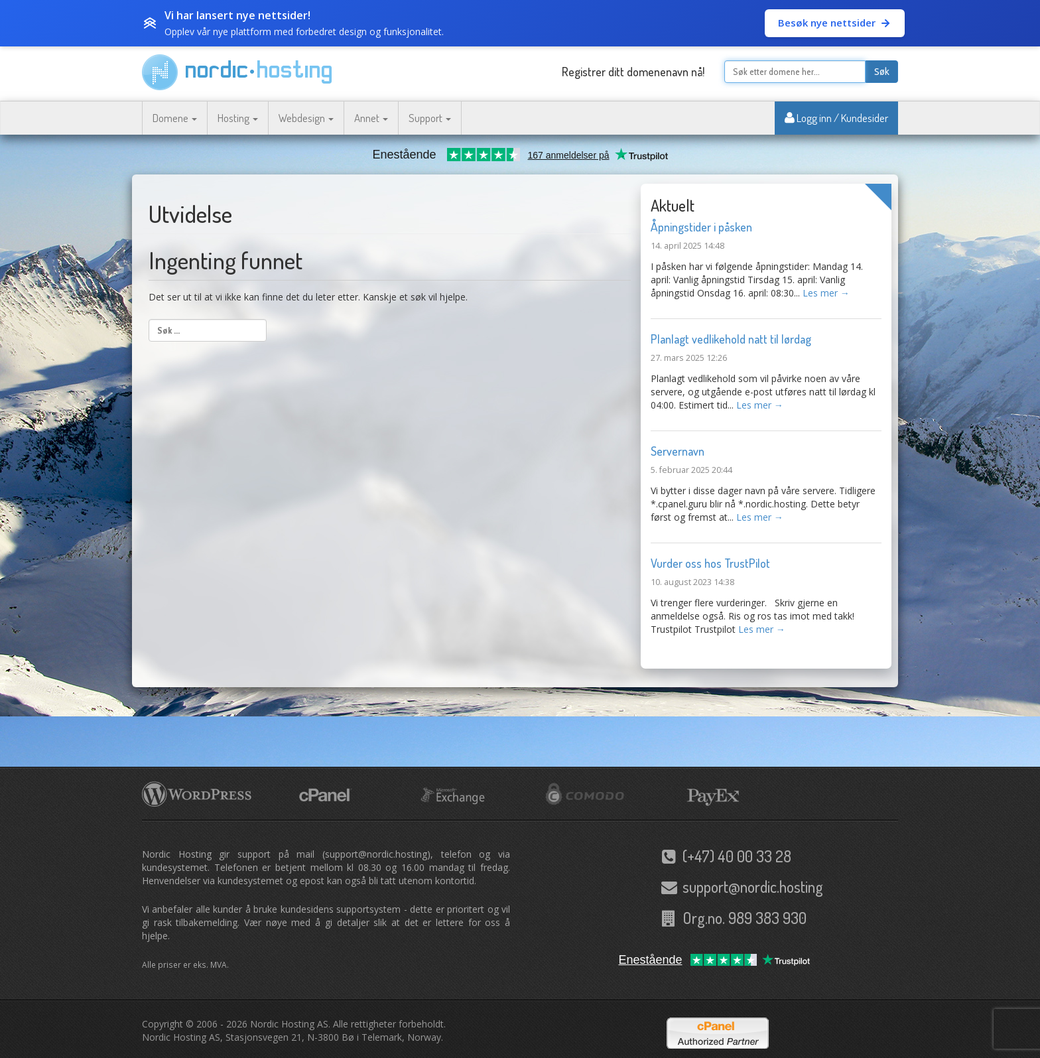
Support (430, 118)
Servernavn (677, 451)
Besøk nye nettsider (834, 22)
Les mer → (826, 293)
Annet (371, 118)
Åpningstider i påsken (701, 227)
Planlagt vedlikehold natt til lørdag (731, 339)
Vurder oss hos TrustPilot (710, 563)
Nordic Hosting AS (289, 1024)
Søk (881, 71)
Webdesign (306, 118)
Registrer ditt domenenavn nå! (633, 71)
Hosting (238, 118)
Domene (175, 118)
